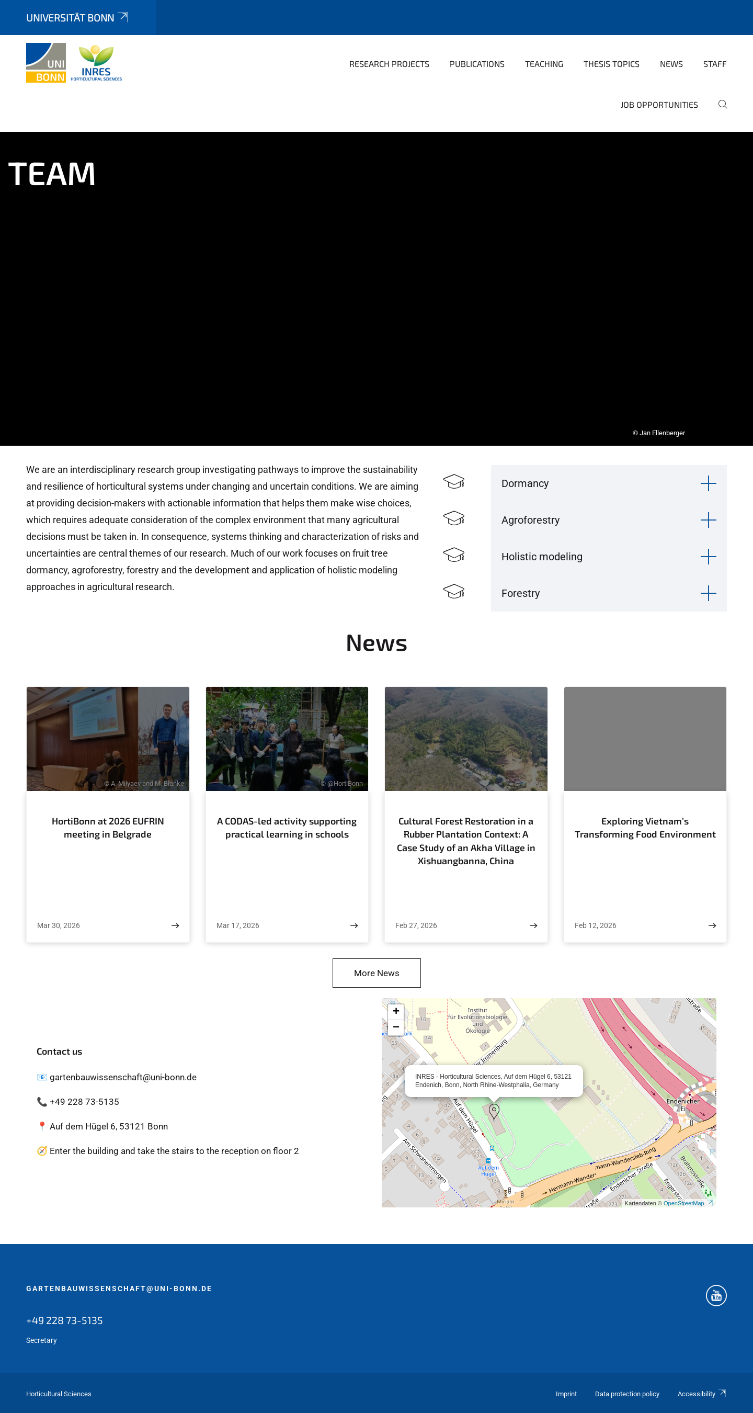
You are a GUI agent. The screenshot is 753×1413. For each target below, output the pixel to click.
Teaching (544, 64)
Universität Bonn (78, 18)
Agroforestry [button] (530, 520)
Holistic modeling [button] (542, 556)
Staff (715, 64)
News (671, 64)
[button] (494, 1112)
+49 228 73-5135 (64, 1320)
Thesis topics (612, 64)
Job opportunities (659, 104)
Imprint (566, 1394)
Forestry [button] (520, 593)
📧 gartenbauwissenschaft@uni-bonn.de (117, 1077)
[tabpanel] (376, 289)
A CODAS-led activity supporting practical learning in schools (287, 827)
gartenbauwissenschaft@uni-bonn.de (119, 1288)
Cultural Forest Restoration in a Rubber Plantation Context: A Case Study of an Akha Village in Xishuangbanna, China (466, 841)
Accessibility (702, 1394)
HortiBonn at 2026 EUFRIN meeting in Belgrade (108, 827)
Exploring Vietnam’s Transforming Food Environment (645, 827)
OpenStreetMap (689, 1203)
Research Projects (389, 64)
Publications (477, 64)
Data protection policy (627, 1394)
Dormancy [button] (525, 483)
